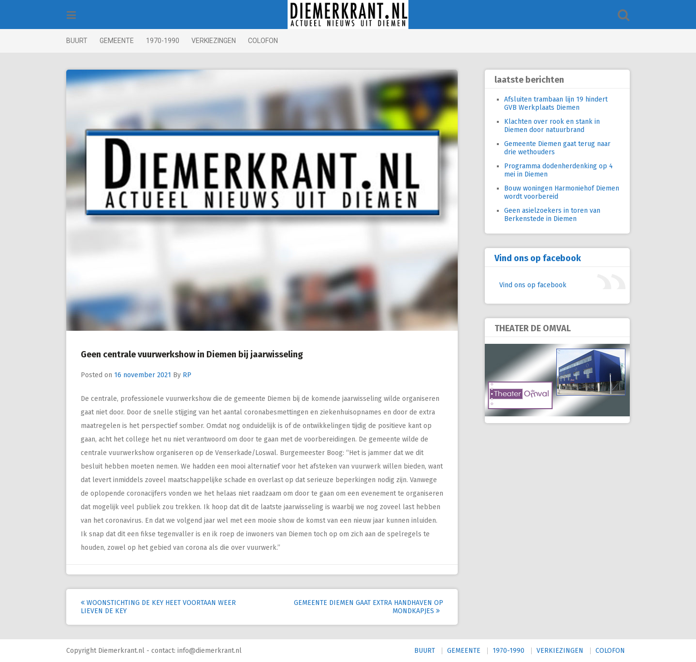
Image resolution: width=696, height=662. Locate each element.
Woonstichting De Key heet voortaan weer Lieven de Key (164, 607)
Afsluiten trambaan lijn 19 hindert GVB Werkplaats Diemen (550, 103)
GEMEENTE (122, 40)
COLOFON (269, 40)
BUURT (82, 40)
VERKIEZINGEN (219, 40)
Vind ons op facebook (532, 258)
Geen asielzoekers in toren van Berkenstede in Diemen (546, 214)
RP (192, 375)
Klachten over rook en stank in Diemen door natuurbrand (546, 126)
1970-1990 (168, 40)
